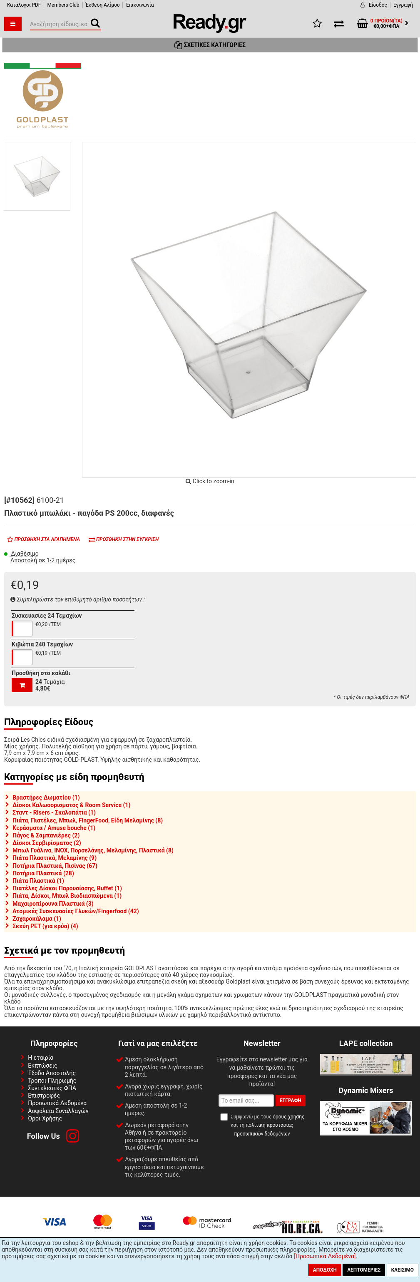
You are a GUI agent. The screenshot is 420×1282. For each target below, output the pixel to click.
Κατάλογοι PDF (24, 5)
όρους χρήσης (288, 1117)
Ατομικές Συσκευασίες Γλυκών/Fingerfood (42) (75, 911)
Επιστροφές (44, 1095)
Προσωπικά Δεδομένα (57, 1103)
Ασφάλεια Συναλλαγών (58, 1111)
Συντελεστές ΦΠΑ (52, 1088)
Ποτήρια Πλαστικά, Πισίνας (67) (54, 865)
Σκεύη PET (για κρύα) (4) (45, 926)
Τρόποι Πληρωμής (52, 1080)
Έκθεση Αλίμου (103, 5)
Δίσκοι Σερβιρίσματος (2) (46, 843)
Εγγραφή (403, 5)
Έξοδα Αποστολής (52, 1073)
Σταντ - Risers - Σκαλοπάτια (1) (54, 812)
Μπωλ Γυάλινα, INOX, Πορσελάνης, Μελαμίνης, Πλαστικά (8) (93, 850)
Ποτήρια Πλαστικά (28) (43, 873)
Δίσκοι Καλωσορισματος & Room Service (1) (71, 805)
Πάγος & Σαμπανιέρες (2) (46, 835)
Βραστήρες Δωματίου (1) (46, 797)
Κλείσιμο (402, 1270)
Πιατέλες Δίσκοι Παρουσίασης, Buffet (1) (67, 888)
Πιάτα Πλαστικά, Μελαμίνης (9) (54, 858)
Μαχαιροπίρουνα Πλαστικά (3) (53, 903)
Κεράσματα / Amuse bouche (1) (53, 828)
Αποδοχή (325, 1270)
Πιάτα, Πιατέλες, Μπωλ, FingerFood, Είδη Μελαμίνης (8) (87, 820)
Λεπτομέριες (363, 1270)
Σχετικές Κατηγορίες (210, 45)
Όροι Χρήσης (45, 1118)
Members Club (63, 5)
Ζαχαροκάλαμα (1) (36, 918)
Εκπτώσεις (42, 1065)
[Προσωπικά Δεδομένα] (324, 1256)
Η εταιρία (40, 1057)
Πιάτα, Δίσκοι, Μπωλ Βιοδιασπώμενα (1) (67, 895)
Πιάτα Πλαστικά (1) (38, 880)
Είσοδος (378, 5)
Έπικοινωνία (140, 5)
